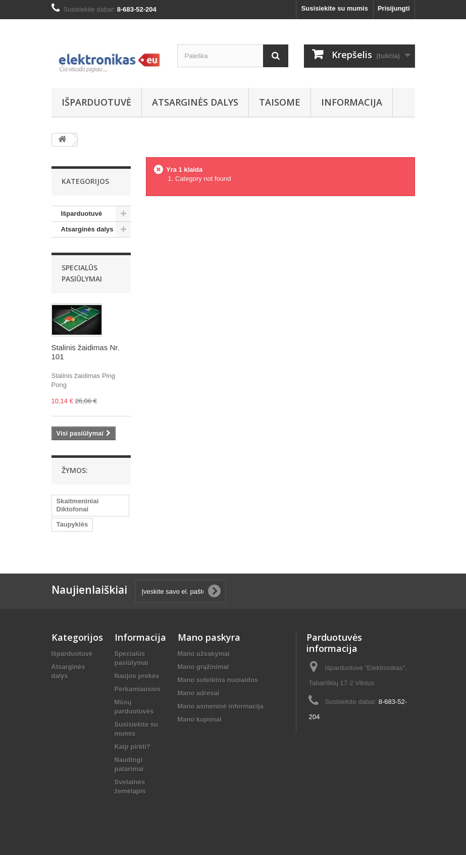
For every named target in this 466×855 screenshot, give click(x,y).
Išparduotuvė (96, 102)
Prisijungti (394, 8)
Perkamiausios (138, 689)
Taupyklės (72, 524)
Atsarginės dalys (195, 102)
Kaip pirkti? (133, 746)
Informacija (351, 102)
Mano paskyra (209, 637)
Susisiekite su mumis (334, 8)
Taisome (279, 102)
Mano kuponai (200, 719)
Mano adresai (199, 693)
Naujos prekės (137, 676)
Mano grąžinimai (203, 667)
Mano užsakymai (204, 653)
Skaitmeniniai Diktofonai (78, 505)
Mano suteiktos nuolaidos (218, 680)
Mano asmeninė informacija (221, 706)
